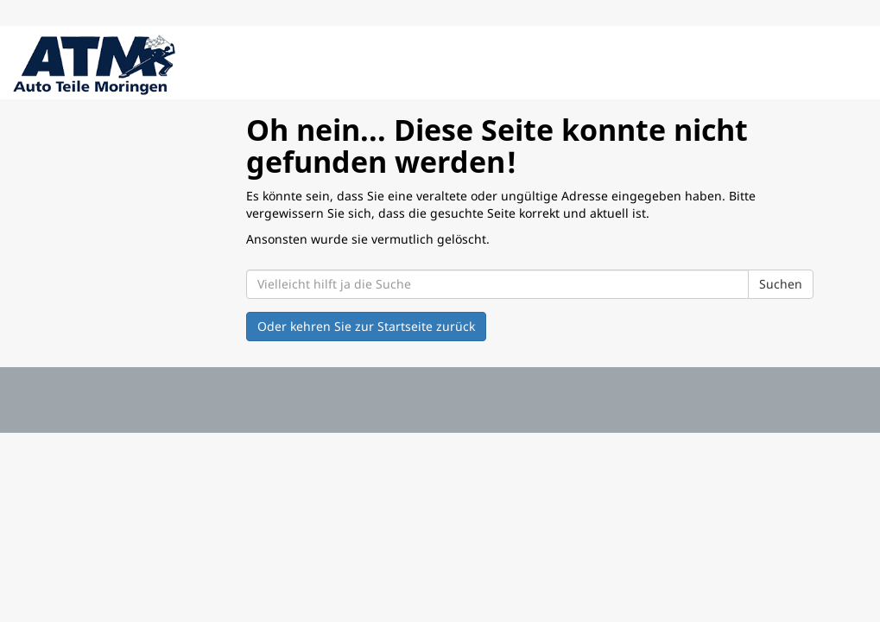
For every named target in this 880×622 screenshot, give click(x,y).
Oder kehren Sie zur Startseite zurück (366, 326)
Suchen (780, 284)
